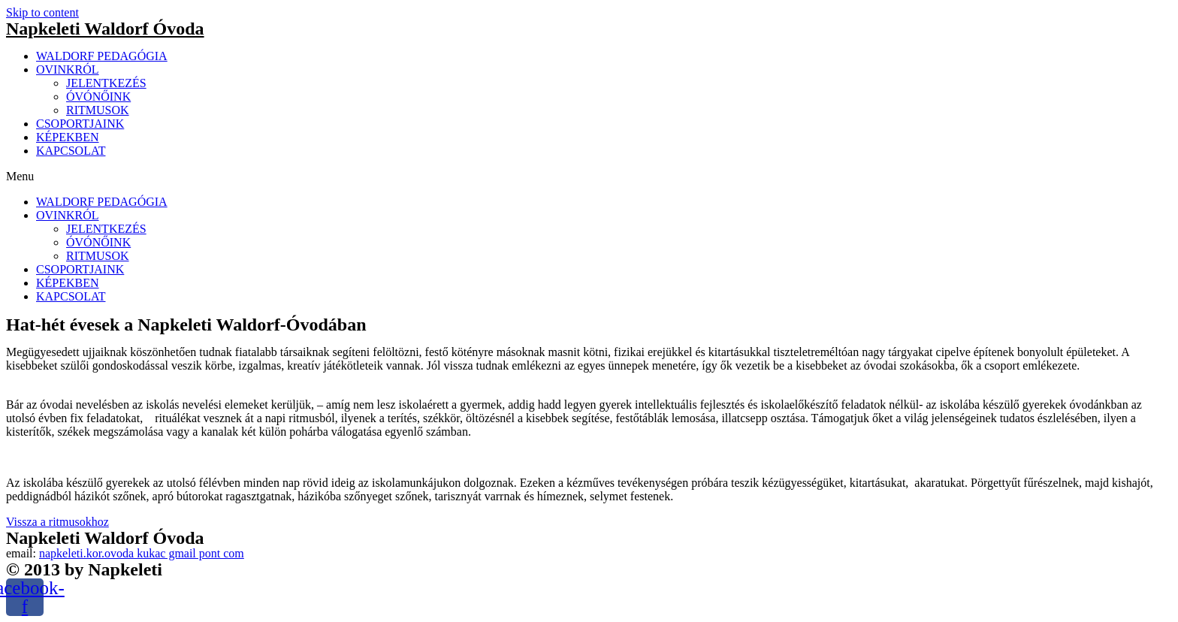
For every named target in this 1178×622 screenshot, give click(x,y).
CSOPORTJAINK (80, 123)
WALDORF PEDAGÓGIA (102, 56)
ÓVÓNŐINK (98, 96)
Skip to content (42, 12)
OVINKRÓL (67, 69)
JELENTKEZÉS (106, 83)
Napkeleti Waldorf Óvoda (105, 28)
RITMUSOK (97, 110)
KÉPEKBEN (67, 137)
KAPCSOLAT (70, 150)
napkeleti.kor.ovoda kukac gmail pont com (141, 553)
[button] (589, 176)
